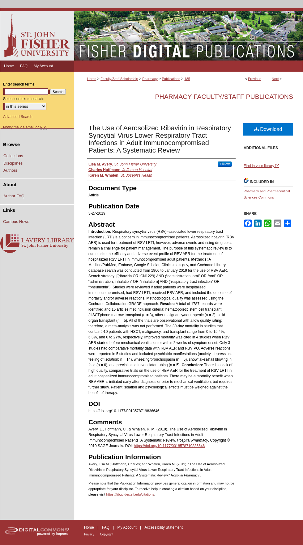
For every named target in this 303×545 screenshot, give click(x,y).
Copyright (106, 534)
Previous (254, 79)
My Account (127, 527)
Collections (13, 155)
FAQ (106, 527)
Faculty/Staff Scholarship (119, 79)
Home (91, 79)
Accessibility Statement (163, 527)
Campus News (16, 221)
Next (275, 79)
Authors (10, 170)
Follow (225, 164)
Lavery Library (37, 243)
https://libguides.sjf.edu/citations (130, 494)
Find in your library (261, 166)
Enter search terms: (19, 84)
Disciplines (13, 163)
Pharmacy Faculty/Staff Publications (224, 96)
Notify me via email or (25, 127)
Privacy (89, 534)
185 (187, 79)
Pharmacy (150, 79)
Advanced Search (17, 117)
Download (268, 129)
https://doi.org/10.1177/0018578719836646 (169, 446)
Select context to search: (23, 99)
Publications (171, 79)
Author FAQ (13, 196)
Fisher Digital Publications (188, 34)
